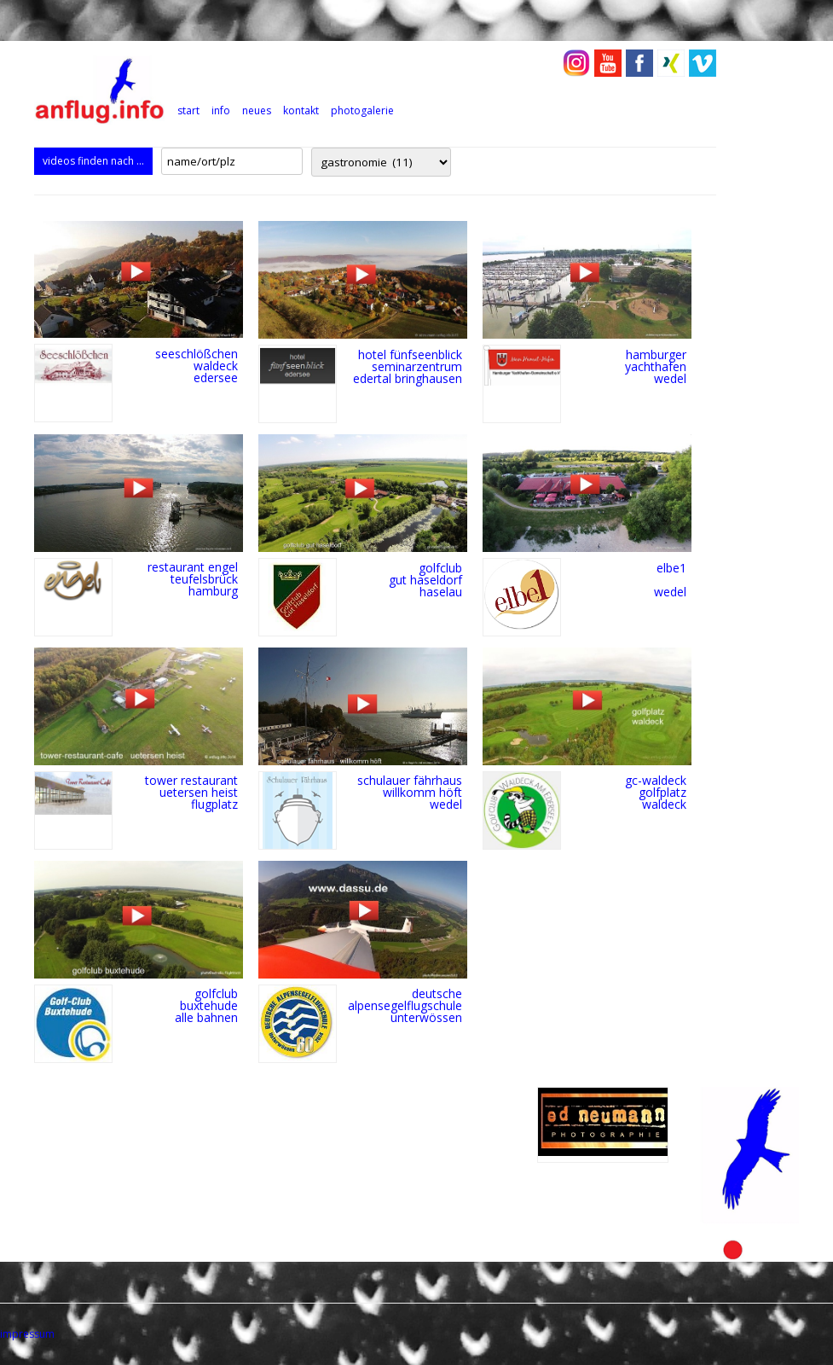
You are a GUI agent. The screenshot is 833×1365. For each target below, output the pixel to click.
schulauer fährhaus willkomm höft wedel (409, 792)
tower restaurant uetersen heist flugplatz (191, 792)
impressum (27, 1334)
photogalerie (362, 110)
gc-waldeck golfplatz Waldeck (655, 792)
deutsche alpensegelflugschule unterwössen (405, 1005)
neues (256, 110)
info (220, 110)
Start (188, 110)
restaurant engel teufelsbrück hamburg (193, 579)
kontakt (301, 110)
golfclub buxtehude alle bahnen (206, 1005)
